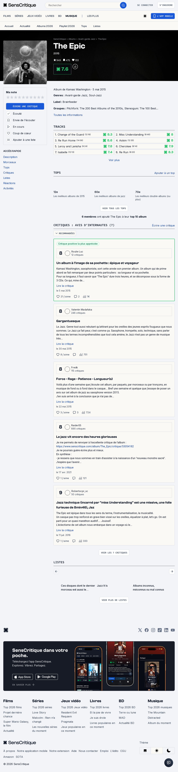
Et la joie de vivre (100, 712)
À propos (9, 750)
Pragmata (67, 721)
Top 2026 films (12, 706)
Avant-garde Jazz (86, 39)
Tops (57, 172)
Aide (74, 750)
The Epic (102, 39)
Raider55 (76, 425)
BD (121, 700)
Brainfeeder (70, 101)
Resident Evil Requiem (69, 714)
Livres (95, 700)
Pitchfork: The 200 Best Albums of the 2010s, (95, 108)
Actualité (8, 730)
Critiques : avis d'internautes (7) (86, 225)
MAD (122, 717)
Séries (38, 700)
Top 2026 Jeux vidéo (74, 706)
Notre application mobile (32, 750)
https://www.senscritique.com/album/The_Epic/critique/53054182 (95, 446)
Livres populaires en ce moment (102, 724)
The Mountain (156, 712)
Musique (155, 700)
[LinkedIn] (166, 630)
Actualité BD (126, 722)
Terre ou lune (127, 712)
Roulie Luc (77, 251)
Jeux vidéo (71, 700)
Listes (59, 562)
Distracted (154, 717)
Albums (72, 39)
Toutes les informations (68, 115)
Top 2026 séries (42, 706)
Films (8, 700)
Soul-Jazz (95, 95)
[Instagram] (153, 630)
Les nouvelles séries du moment (44, 728)
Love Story (39, 712)
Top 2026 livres (99, 706)
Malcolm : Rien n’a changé (43, 719)
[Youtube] (173, 630)
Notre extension (59, 750)
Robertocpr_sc (79, 490)
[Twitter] (140, 630)
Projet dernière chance (12, 714)
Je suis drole (98, 717)
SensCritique (59, 39)
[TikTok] (160, 630)
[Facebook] (147, 630)
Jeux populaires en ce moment (73, 728)
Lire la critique (65, 285)
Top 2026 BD (127, 706)
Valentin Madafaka (81, 309)
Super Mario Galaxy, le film (16, 723)
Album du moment (159, 722)
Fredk (74, 367)
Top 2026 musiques (160, 706)
